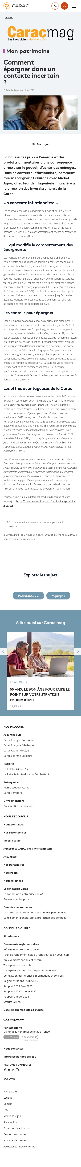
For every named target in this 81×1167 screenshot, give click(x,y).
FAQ (5, 1110)
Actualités (10, 856)
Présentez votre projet (16, 899)
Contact (7, 1103)
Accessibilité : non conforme (19, 1146)
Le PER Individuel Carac (17, 769)
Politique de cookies (14, 1140)
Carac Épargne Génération (19, 745)
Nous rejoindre (13, 880)
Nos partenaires (13, 864)
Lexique (7, 1097)
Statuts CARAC (12, 1001)
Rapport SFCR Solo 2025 (18, 986)
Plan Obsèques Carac (16, 787)
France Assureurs (24, 409)
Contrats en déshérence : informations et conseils (33, 975)
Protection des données (16, 1128)
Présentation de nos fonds (19, 806)
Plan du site (10, 1091)
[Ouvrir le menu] (74, 6)
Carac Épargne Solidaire (17, 755)
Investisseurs (12, 840)
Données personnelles (17, 907)
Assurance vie (12, 734)
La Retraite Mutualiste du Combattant (26, 774)
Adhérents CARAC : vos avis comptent (27, 848)
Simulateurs (11, 936)
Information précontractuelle (21, 949)
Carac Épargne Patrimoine (19, 740)
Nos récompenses (14, 832)
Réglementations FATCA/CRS (20, 981)
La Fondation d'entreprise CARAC (23, 894)
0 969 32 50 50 (29, 1037)
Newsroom (10, 872)
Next (77, 651)
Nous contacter (13, 1048)
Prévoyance (11, 782)
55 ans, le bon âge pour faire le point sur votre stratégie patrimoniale (40, 694)
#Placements (18, 682)
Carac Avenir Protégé (16, 750)
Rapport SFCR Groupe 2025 (20, 991)
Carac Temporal (13, 792)
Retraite (8, 763)
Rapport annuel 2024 (16, 996)
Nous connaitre (13, 824)
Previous (3, 651)
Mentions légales (13, 1116)
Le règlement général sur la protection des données (34, 917)
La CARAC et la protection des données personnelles (35, 912)
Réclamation (10, 1122)
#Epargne (58, 596)
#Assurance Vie (28, 596)
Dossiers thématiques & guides (23, 1010)
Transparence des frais (17, 965)
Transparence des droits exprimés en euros (29, 970)
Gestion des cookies (14, 1134)
